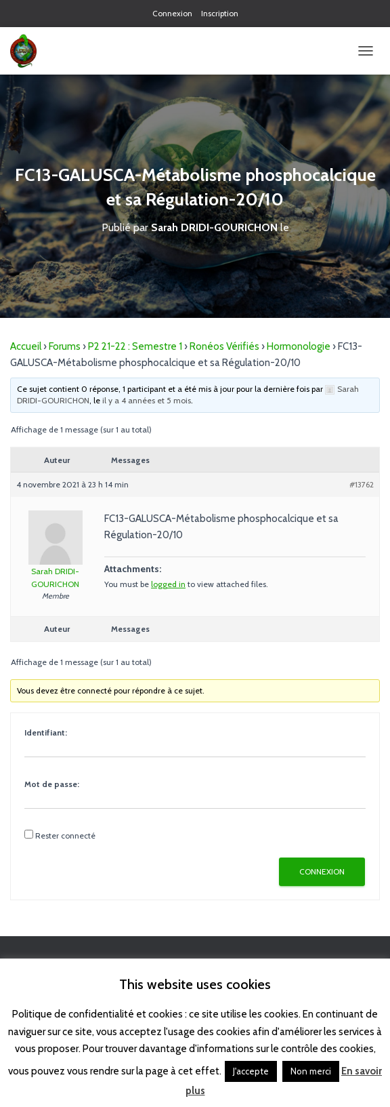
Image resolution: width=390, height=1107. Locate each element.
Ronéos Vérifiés (224, 346)
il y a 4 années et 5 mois (146, 400)
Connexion (172, 13)
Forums (65, 346)
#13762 (361, 484)
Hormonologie (298, 346)
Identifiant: (45, 732)
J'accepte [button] (251, 1071)
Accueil (25, 346)
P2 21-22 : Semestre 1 (135, 346)
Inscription (219, 13)
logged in (168, 584)
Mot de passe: (51, 784)
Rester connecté (65, 835)
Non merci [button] (310, 1071)
